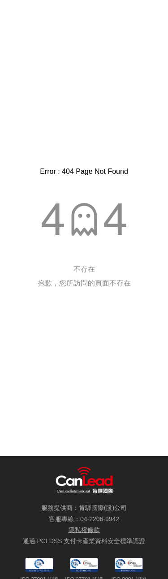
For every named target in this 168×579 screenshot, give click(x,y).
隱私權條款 (84, 529)
